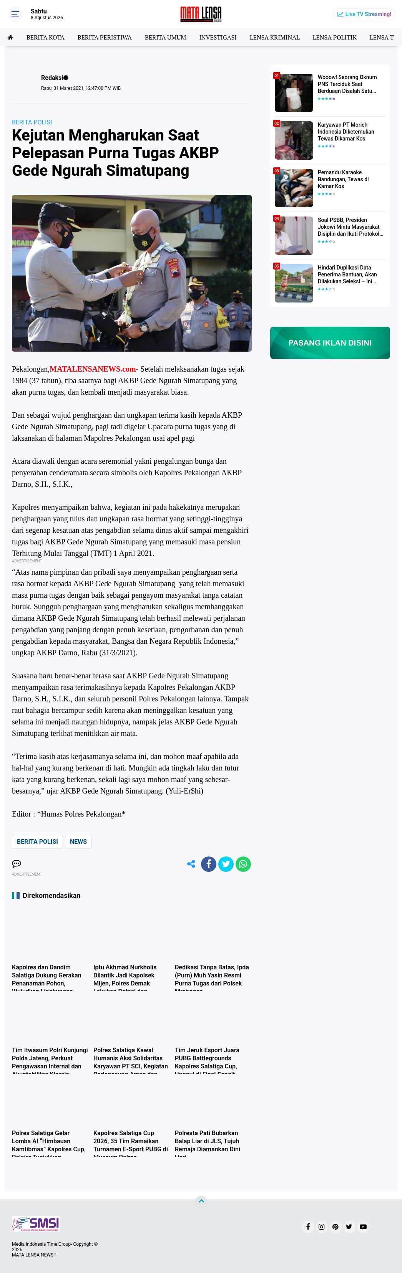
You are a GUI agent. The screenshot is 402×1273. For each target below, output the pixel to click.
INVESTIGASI (218, 37)
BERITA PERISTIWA (105, 37)
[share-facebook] (208, 864)
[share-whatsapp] (243, 864)
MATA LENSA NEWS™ (34, 1255)
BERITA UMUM (165, 37)
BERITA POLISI (32, 122)
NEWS (78, 841)
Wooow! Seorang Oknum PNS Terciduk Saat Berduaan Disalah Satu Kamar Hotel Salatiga (347, 84)
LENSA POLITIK (335, 37)
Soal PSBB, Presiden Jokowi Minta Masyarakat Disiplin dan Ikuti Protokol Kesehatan (349, 227)
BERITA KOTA (46, 37)
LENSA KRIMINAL (275, 37)
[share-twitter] (226, 864)
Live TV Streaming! (368, 14)
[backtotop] (201, 1202)
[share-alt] (191, 864)
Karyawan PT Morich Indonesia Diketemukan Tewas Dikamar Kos (346, 132)
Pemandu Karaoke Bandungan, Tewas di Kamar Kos (343, 179)
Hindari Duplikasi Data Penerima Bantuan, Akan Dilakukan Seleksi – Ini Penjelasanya (347, 275)
